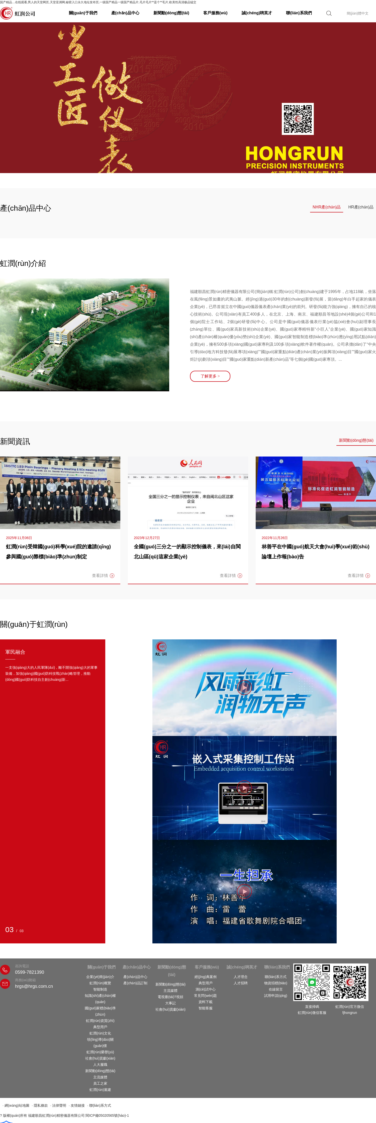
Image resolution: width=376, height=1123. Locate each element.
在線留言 (276, 989)
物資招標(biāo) (275, 983)
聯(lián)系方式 (276, 977)
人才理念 (241, 977)
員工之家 (100, 1083)
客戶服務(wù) (215, 13)
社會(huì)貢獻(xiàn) (100, 1058)
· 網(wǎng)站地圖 (16, 1105)
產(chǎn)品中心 (125, 13)
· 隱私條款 (40, 1105)
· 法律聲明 (58, 1105)
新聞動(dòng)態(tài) (171, 13)
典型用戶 (100, 1027)
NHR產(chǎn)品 (327, 207)
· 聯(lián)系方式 (99, 1105)
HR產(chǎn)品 (360, 207)
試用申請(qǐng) (275, 996)
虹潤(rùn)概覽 (100, 983)
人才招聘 (241, 983)
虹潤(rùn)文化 (100, 1033)
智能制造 (100, 989)
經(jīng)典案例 (206, 977)
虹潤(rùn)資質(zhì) (100, 1021)
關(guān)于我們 (83, 13)
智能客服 (206, 1008)
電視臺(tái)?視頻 (170, 997)
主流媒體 (100, 1077)
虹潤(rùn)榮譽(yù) (100, 1052)
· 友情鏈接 (77, 1105)
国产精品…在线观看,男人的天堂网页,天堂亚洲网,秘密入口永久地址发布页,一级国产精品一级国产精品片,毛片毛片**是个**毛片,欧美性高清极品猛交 (98, 2)
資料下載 (206, 1002)
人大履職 (100, 1065)
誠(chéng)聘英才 (257, 13)
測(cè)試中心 (206, 989)
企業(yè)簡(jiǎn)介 (100, 977)
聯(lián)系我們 (299, 13)
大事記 (170, 1003)
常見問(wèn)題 (205, 996)
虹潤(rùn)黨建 (100, 1090)
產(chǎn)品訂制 (135, 983)
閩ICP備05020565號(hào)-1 (107, 1115)
